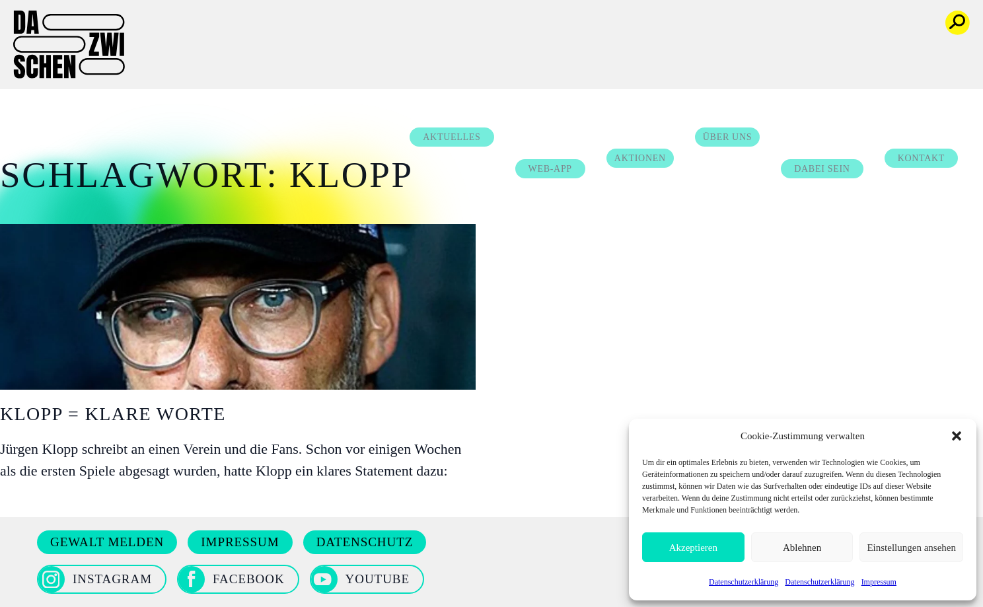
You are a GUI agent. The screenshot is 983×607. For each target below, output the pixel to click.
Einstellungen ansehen (911, 547)
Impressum (878, 582)
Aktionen (654, 52)
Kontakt (935, 52)
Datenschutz (365, 542)
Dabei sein (836, 62)
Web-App (564, 62)
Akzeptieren (693, 547)
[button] (956, 436)
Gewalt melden (107, 542)
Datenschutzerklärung (743, 582)
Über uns (741, 31)
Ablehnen (802, 547)
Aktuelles (466, 31)
